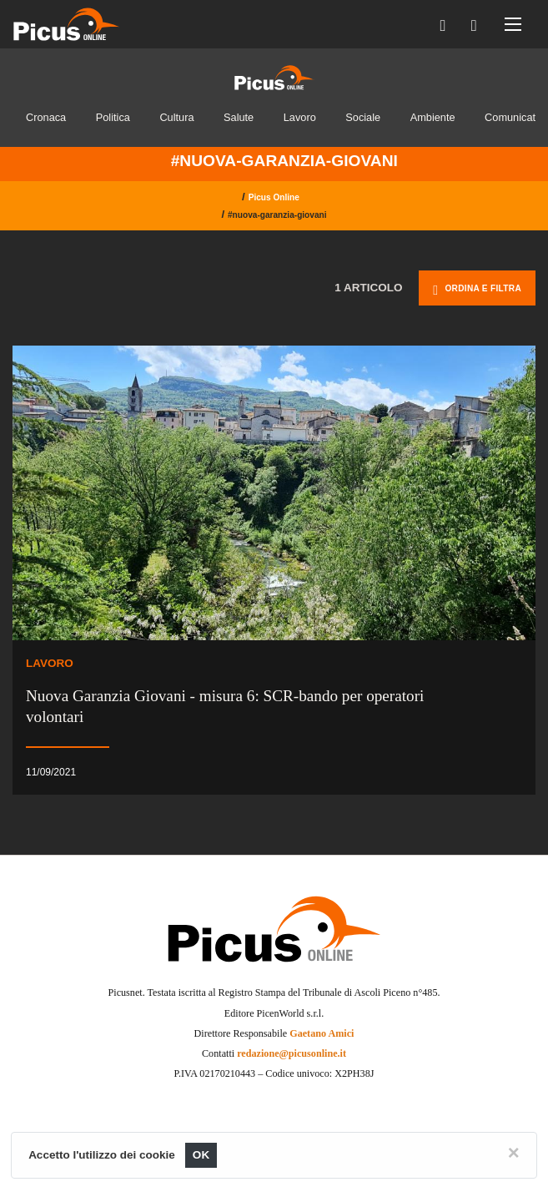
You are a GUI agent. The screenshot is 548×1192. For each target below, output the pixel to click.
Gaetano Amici (321, 1033)
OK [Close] (201, 1155)
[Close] (513, 1153)
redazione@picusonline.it (291, 1053)
